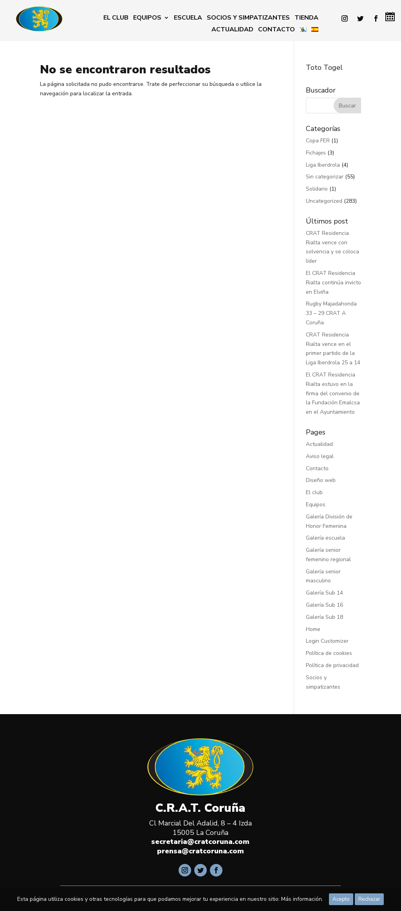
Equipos (147, 18)
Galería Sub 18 (324, 617)
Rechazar (369, 899)
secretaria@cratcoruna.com (200, 841)
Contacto (276, 30)
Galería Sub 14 (324, 592)
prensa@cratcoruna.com (200, 851)
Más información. (302, 899)
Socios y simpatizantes (248, 18)
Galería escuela (325, 538)
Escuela (188, 18)
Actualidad (232, 30)
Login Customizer (327, 641)
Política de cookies (329, 653)
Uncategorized (324, 201)
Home (313, 629)
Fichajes (316, 152)
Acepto (341, 899)
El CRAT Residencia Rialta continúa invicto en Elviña (333, 282)
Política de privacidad (332, 665)
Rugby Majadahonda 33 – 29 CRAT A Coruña (331, 313)
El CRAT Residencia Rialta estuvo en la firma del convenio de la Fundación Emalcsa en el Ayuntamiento (333, 393)
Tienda (306, 18)
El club (115, 18)
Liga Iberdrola (323, 165)
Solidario (317, 189)
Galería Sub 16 (324, 605)
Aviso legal (320, 456)
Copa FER (318, 140)
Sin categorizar (324, 176)
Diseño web (321, 480)
